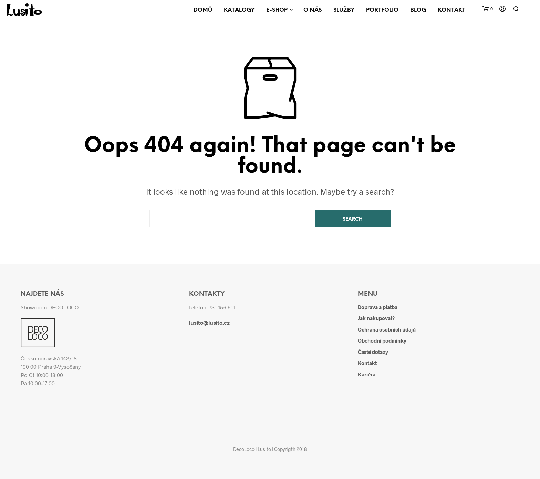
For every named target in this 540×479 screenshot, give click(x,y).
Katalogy (239, 10)
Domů (203, 10)
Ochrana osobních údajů (387, 329)
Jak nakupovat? (376, 318)
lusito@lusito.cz (209, 322)
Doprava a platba (377, 307)
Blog (418, 10)
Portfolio (382, 10)
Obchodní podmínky (382, 340)
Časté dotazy (373, 352)
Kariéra (366, 374)
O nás (312, 10)
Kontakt (451, 10)
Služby (343, 10)
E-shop (277, 10)
